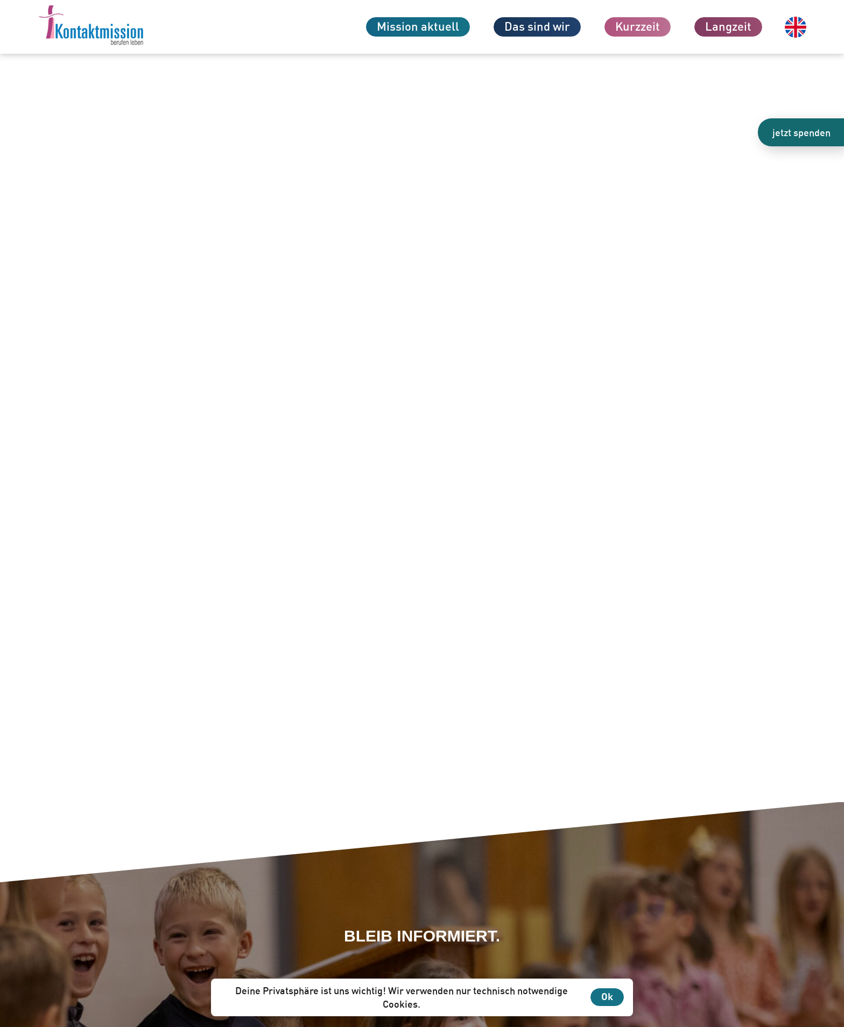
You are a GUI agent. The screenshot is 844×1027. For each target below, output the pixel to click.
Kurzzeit (637, 26)
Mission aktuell (418, 26)
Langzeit (728, 26)
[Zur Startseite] (110, 27)
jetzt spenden (801, 132)
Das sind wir (537, 26)
